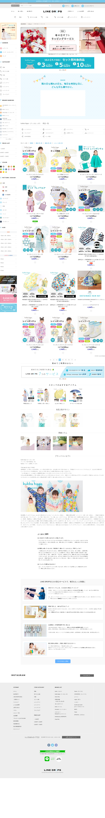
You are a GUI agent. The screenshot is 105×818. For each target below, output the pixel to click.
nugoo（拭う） (77, 699)
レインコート (49, 129)
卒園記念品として (27, 403)
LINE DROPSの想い (18, 696)
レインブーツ (70, 129)
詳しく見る (62, 70)
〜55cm (2, 262)
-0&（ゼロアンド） (6, 122)
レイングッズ (6, 90)
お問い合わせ (90, 11)
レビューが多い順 (58, 143)
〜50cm (2, 259)
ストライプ (5, 198)
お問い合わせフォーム (71, 737)
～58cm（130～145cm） (6, 251)
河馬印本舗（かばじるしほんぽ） (7, 119)
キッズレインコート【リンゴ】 (35, 254)
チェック (5, 202)
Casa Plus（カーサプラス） (8, 131)
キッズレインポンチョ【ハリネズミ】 (63, 344)
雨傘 (35, 691)
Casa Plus (57, 719)
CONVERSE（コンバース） (80, 694)
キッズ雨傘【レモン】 (63, 174)
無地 (4, 206)
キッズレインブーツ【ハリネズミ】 (91, 344)
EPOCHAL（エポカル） (79, 714)
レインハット (91, 133)
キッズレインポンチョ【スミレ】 (35, 344)
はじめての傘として (60, 403)
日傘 (35, 696)
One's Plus (57, 696)
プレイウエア (6, 94)
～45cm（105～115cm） (6, 239)
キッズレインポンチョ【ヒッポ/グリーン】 (91, 174)
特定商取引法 (16, 723)
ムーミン (76, 696)
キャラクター (6, 217)
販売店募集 (15, 721)
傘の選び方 (29, 11)
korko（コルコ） (5, 109)
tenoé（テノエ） (5, 115)
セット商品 (48, 136)
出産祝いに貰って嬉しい (44, 403)
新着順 (31, 143)
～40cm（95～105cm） (5, 235)
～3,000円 (2, 148)
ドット (4, 214)
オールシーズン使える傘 (76, 403)
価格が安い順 (39, 143)
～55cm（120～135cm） (6, 247)
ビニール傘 (5, 79)
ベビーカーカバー (49, 133)
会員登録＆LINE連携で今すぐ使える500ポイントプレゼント (52, 1)
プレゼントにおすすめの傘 (19, 718)
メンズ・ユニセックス (8, 52)
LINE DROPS (23, 23)
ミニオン (76, 702)
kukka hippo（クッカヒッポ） (8, 112)
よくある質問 (80, 11)
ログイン (67, 5)
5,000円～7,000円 (4, 156)
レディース (5, 48)
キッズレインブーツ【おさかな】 (91, 213)
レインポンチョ (27, 129)
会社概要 (15, 715)
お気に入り (76, 5)
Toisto (75, 712)
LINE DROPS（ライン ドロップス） (9, 106)
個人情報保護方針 (17, 726)
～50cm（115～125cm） (6, 243)
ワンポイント (6, 221)
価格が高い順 (48, 143)
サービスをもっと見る (62, 661)
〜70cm (2, 270)
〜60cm (2, 266)
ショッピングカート (89, 5)
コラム (14, 710)
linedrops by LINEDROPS (60, 716)
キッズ (4, 56)
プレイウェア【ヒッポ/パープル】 (35, 213)
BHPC (75, 709)
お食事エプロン (70, 133)
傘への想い (20, 11)
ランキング (15, 702)
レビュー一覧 (16, 713)
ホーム (12, 11)
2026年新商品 (27, 136)
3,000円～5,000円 (4, 152)
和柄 (6, 190)
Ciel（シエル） (5, 125)
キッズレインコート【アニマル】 (63, 254)
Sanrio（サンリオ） (78, 691)
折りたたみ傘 (37, 694)
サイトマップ (16, 729)
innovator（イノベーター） (8, 128)
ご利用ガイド (70, 11)
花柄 (6, 187)
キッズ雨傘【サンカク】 (63, 213)
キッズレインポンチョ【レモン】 (35, 174)
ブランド (30, 23)
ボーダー (5, 210)
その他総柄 (7, 194)
